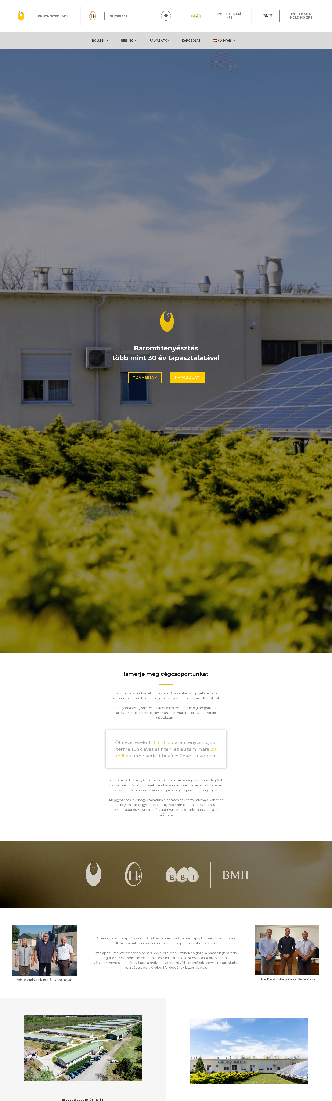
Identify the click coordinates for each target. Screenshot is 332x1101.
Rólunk (100, 40)
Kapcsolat (191, 40)
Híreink (129, 40)
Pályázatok (159, 40)
